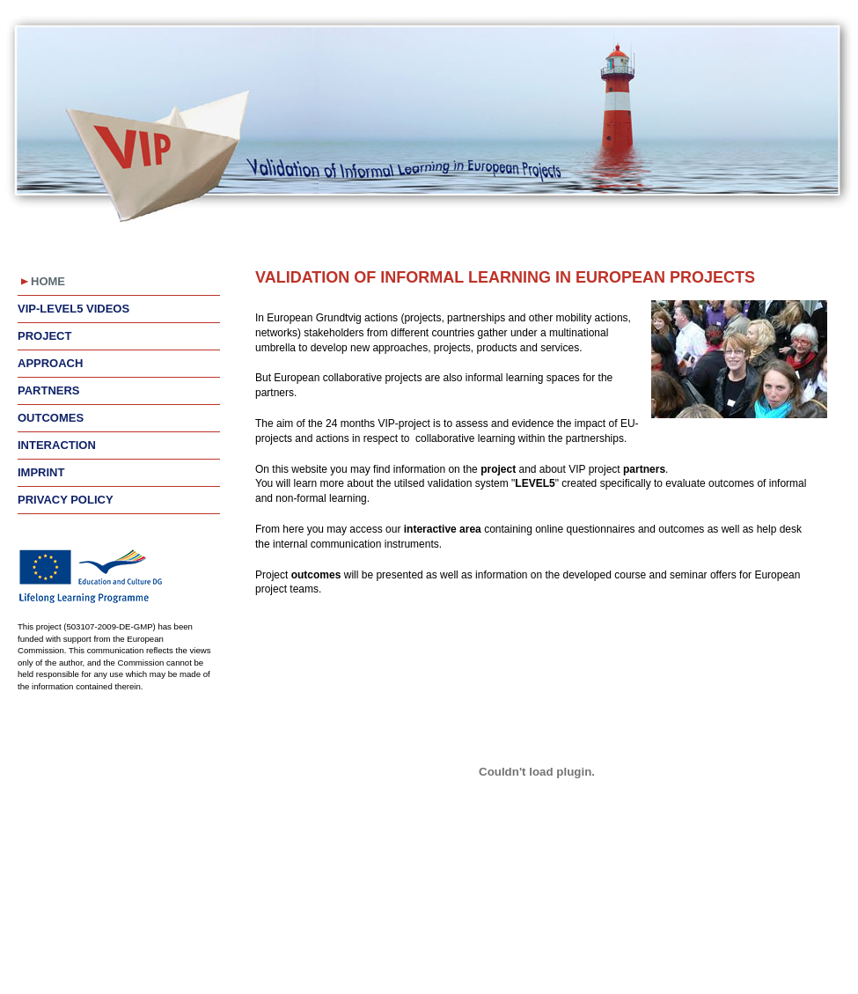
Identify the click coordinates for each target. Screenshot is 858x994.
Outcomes (51, 417)
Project (44, 335)
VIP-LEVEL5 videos (73, 308)
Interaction (57, 445)
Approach (50, 363)
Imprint (41, 472)
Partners (49, 390)
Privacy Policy (66, 499)
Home (48, 281)
